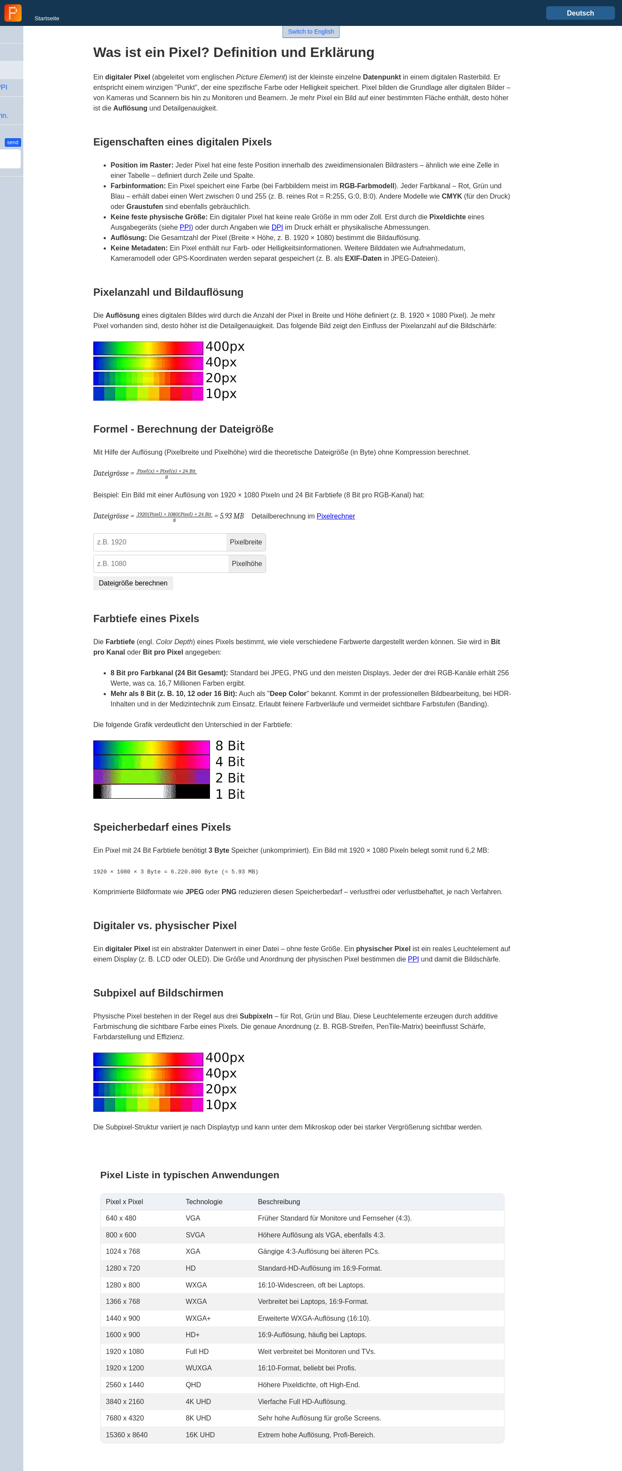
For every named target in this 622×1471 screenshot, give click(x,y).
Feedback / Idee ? (26, 142)
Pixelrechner (336, 516)
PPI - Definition (30, 52)
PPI (185, 227)
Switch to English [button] (311, 31)
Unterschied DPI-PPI (39, 87)
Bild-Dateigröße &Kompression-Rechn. (39, 110)
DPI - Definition (30, 34)
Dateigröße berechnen (133, 583)
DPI (277, 227)
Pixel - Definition (34, 69)
